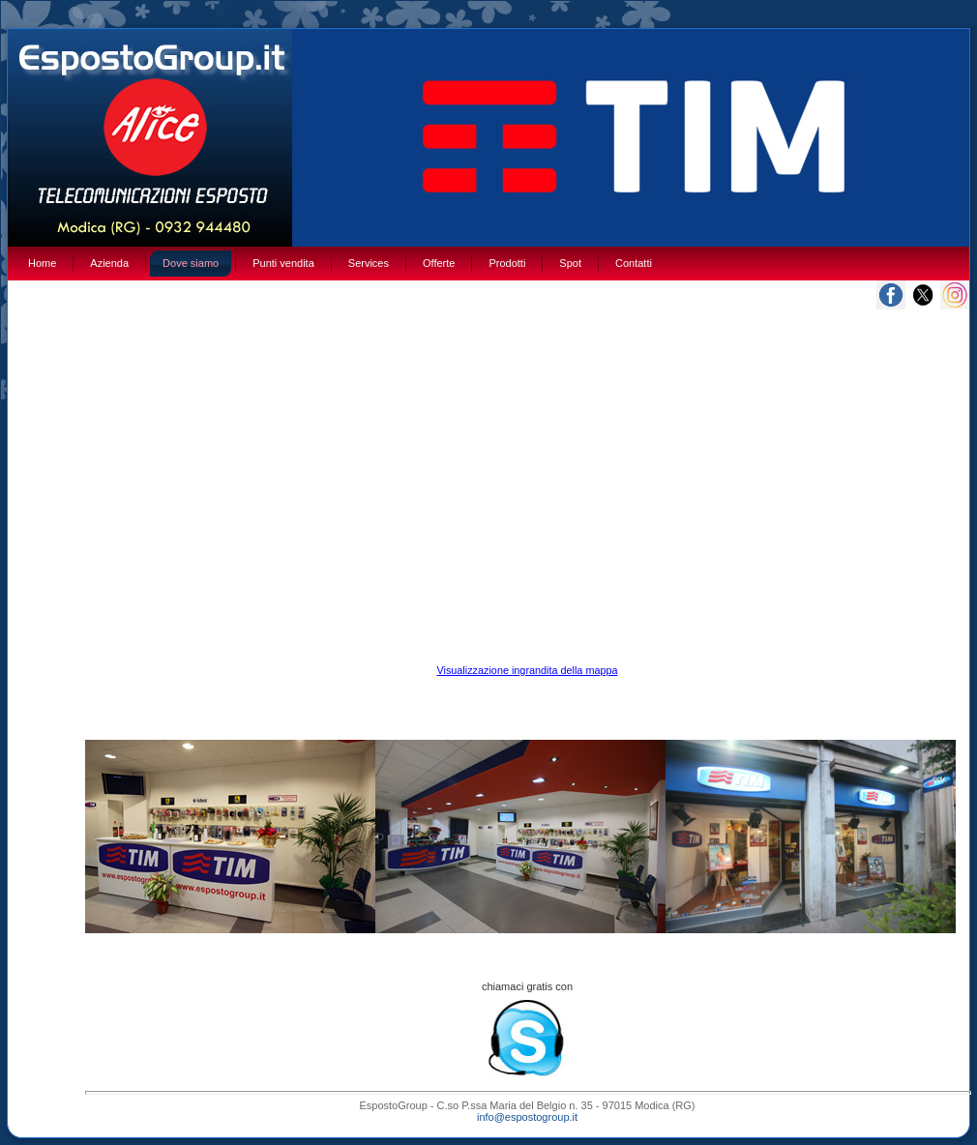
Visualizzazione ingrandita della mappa (526, 670)
